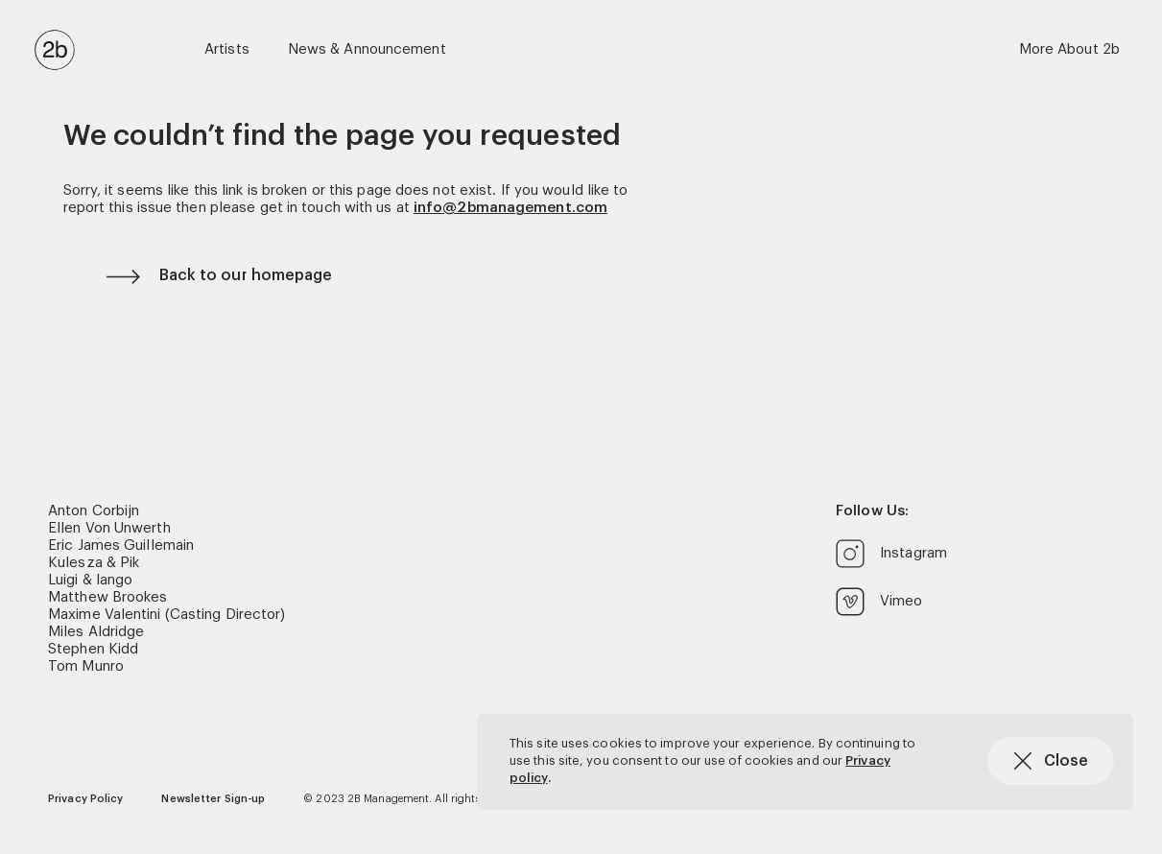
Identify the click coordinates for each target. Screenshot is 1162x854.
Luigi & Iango (90, 580)
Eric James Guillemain (121, 545)
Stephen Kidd (93, 649)
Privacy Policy (85, 799)
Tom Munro (86, 666)
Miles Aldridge (96, 632)
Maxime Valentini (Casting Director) (167, 614)
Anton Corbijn (93, 511)
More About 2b (1069, 49)
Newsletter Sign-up (213, 799)
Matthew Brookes (108, 597)
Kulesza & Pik (93, 563)
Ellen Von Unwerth (109, 528)
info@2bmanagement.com (510, 208)
